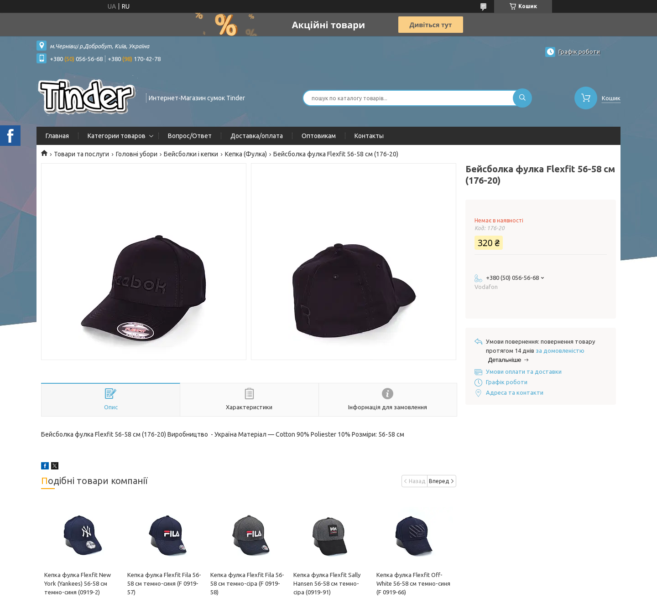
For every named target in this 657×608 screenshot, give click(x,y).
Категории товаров (117, 136)
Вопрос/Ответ (190, 136)
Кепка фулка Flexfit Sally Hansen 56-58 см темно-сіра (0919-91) (326, 583)
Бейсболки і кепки (191, 154)
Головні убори (136, 154)
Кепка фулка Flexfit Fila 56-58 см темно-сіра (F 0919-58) (247, 583)
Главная (57, 136)
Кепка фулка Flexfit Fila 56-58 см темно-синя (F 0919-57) (164, 583)
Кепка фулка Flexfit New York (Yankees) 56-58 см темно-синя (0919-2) (77, 583)
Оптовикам (319, 136)
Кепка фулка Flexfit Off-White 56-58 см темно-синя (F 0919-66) (413, 583)
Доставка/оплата (256, 136)
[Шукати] (522, 98)
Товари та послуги (81, 154)
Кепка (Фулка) (246, 154)
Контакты (369, 136)
